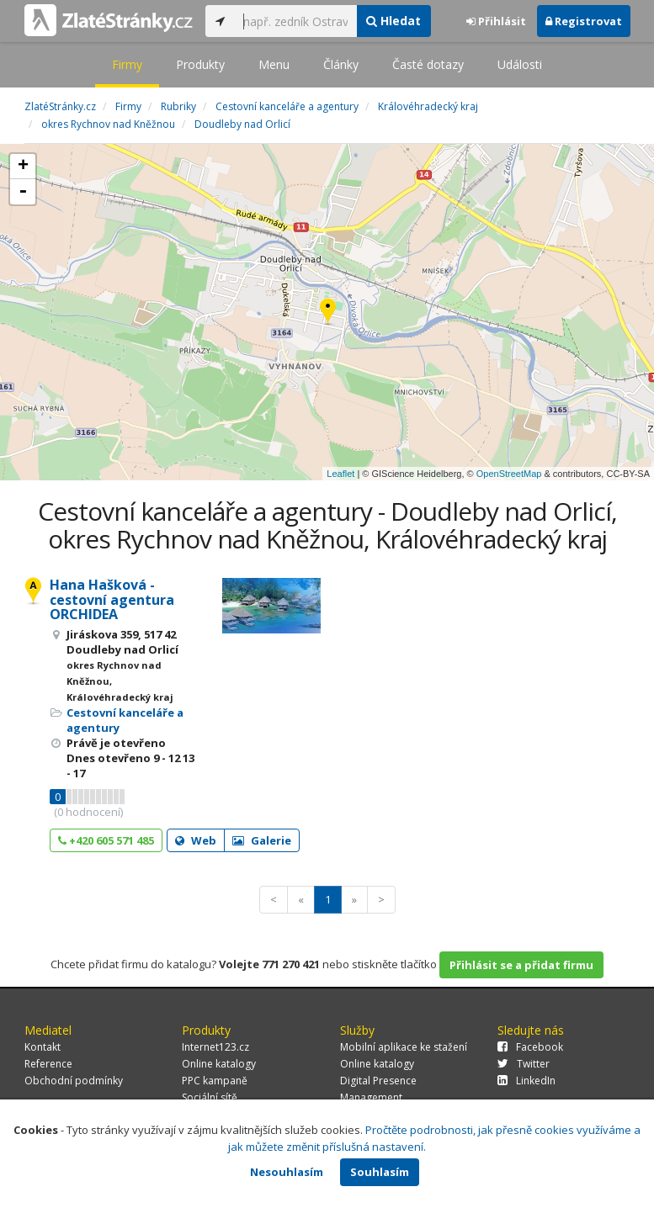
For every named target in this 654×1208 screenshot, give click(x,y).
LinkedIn (526, 1080)
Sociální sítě (209, 1097)
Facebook (530, 1047)
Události (519, 64)
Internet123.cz (215, 1047)
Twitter (523, 1064)
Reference (48, 1064)
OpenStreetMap (509, 474)
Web (195, 840)
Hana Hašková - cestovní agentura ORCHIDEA (112, 599)
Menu (274, 64)
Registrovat (583, 21)
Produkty (200, 64)
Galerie (261, 840)
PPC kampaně (214, 1080)
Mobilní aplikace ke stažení (403, 1047)
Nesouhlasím (286, 1171)
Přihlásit (496, 21)
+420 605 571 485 (106, 840)
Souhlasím (379, 1171)
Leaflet (340, 474)
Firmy (127, 64)
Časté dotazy (428, 64)
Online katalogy (219, 1064)
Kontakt (42, 1047)
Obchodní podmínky (73, 1080)
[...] (296, 21)
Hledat (393, 21)
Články (341, 64)
